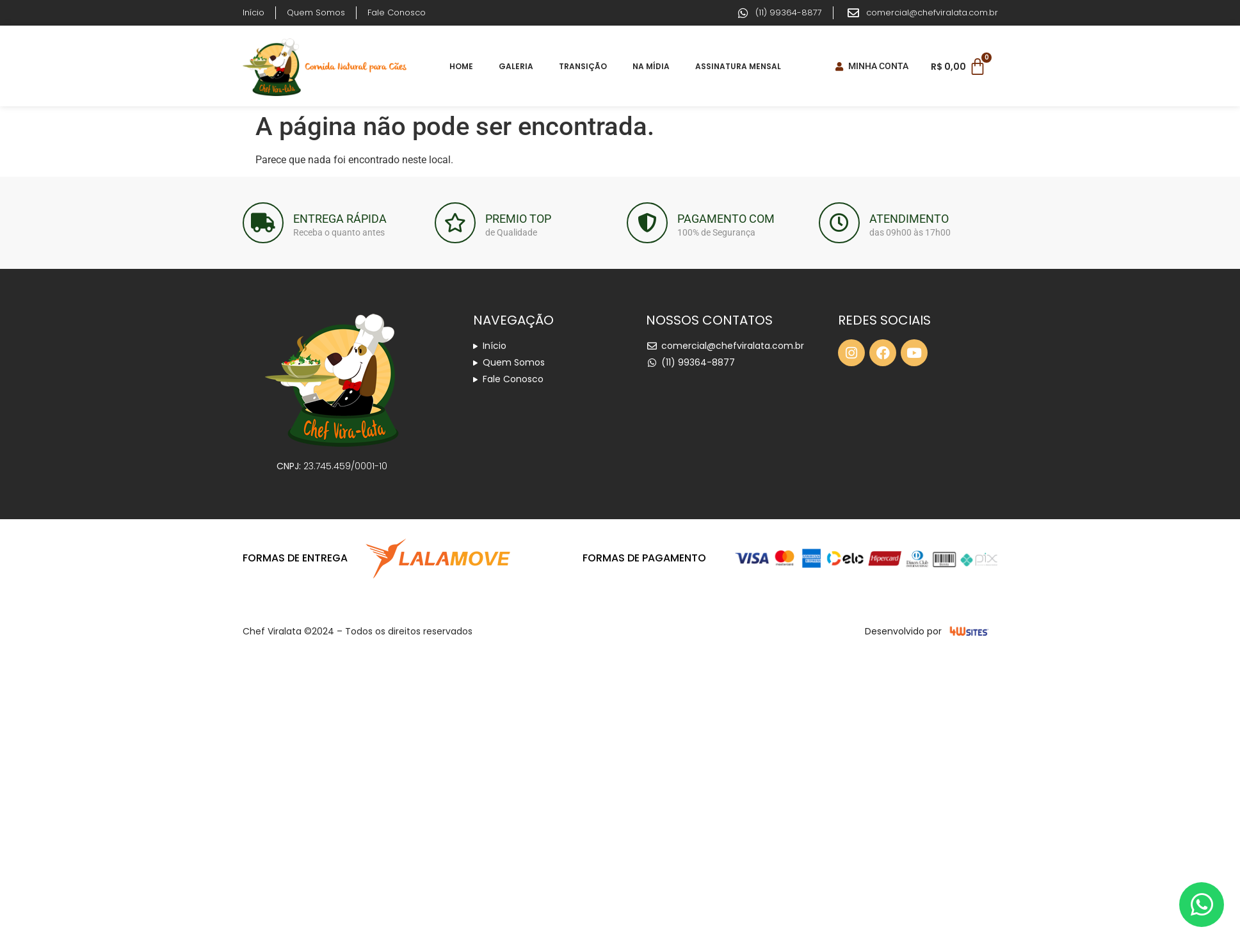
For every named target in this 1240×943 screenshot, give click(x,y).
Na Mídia (651, 66)
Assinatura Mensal (738, 66)
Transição (583, 66)
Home (461, 66)
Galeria (516, 66)
